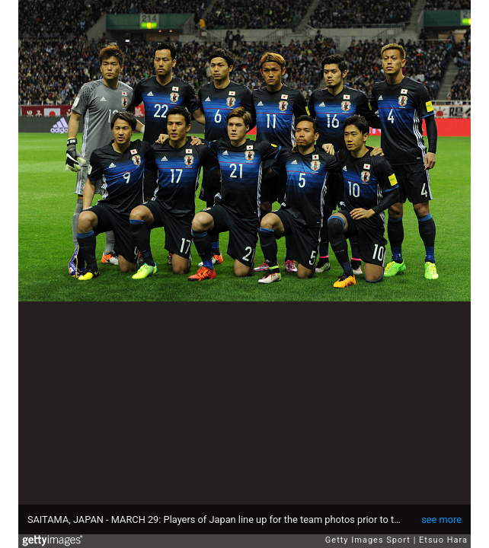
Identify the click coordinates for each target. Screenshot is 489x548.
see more (441, 519)
